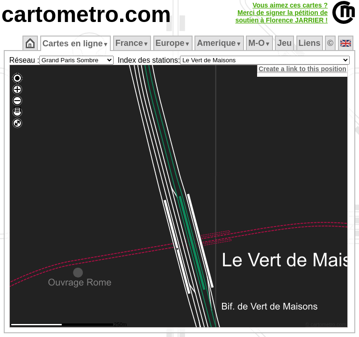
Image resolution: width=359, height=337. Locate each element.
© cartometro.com (327, 326)
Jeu (284, 43)
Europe (173, 43)
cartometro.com (86, 14)
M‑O (259, 43)
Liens (310, 43)
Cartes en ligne (75, 43)
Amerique (219, 43)
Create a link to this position (303, 69)
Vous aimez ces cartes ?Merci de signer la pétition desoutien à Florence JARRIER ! (281, 12)
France (132, 43)
